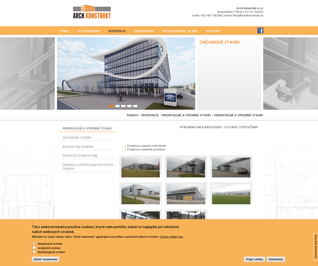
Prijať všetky (254, 262)
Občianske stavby (77, 137)
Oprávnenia (144, 31)
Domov (132, 115)
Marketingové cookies (51, 255)
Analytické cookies (49, 251)
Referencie (117, 31)
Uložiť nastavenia (45, 262)
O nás (64, 31)
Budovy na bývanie (78, 147)
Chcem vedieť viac (171, 240)
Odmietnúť (276, 262)
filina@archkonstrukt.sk (248, 15)
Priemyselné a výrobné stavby (186, 115)
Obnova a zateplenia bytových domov (88, 167)
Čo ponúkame (89, 31)
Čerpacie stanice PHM (80, 156)
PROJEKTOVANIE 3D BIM (180, 31)
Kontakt (213, 31)
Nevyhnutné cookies (50, 247)
